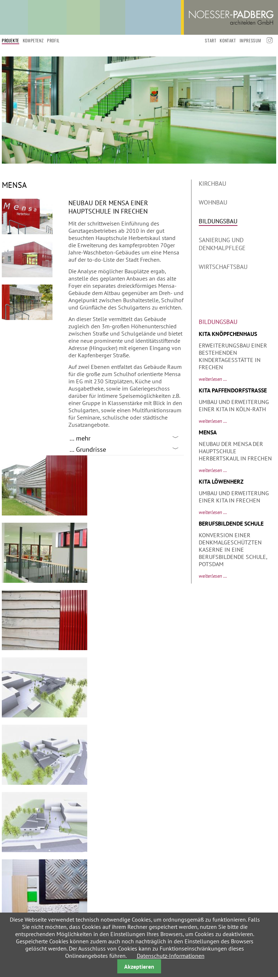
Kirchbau (212, 184)
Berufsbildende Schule (231, 523)
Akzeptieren (139, 966)
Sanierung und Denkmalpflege (222, 244)
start (210, 40)
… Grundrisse (88, 449)
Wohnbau (213, 202)
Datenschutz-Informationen (171, 955)
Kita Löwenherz (221, 481)
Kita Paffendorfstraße (233, 390)
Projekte (10, 40)
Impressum (250, 40)
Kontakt (228, 40)
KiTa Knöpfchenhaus (228, 333)
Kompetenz (33, 40)
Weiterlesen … (213, 379)
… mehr (80, 438)
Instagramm (269, 40)
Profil (53, 40)
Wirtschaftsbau (223, 267)
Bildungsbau (218, 221)
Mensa (208, 432)
